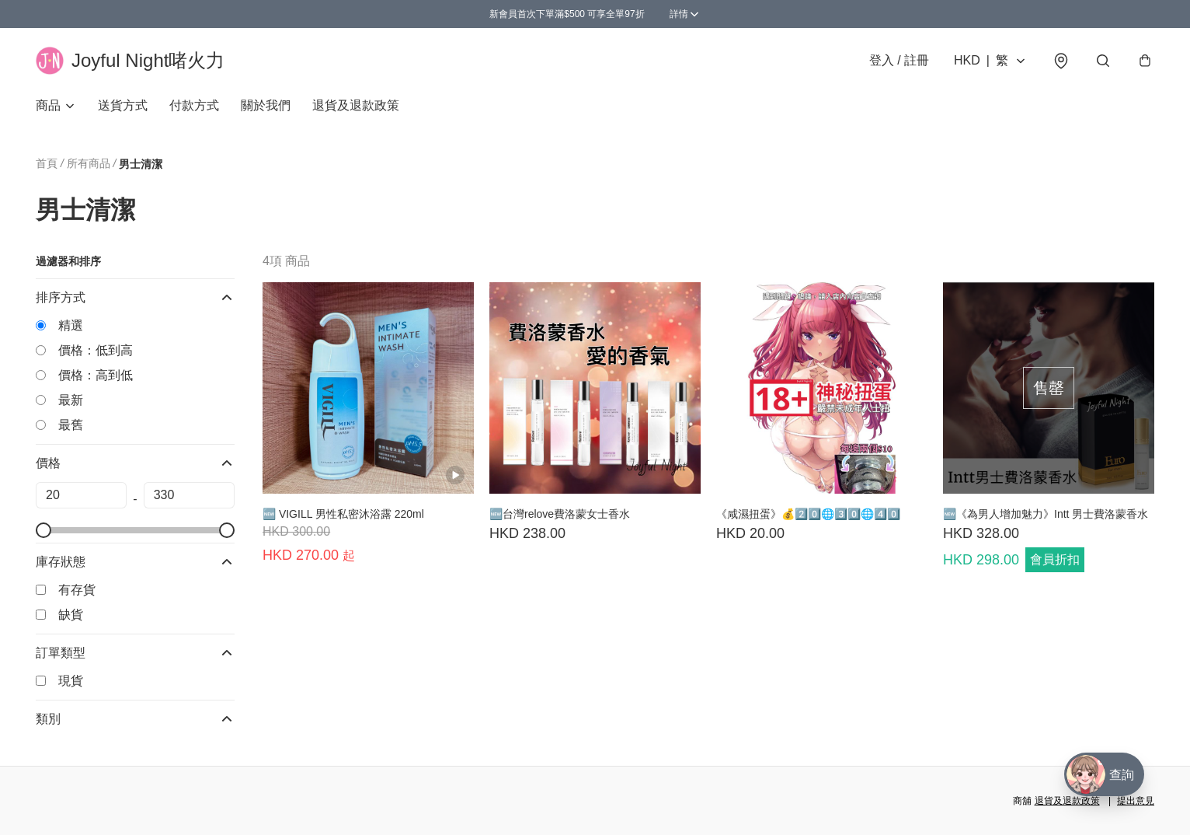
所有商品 (88, 163)
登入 (899, 60)
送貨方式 (123, 105)
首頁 (46, 163)
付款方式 (194, 105)
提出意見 (1135, 800)
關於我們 (266, 105)
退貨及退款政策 (355, 105)
